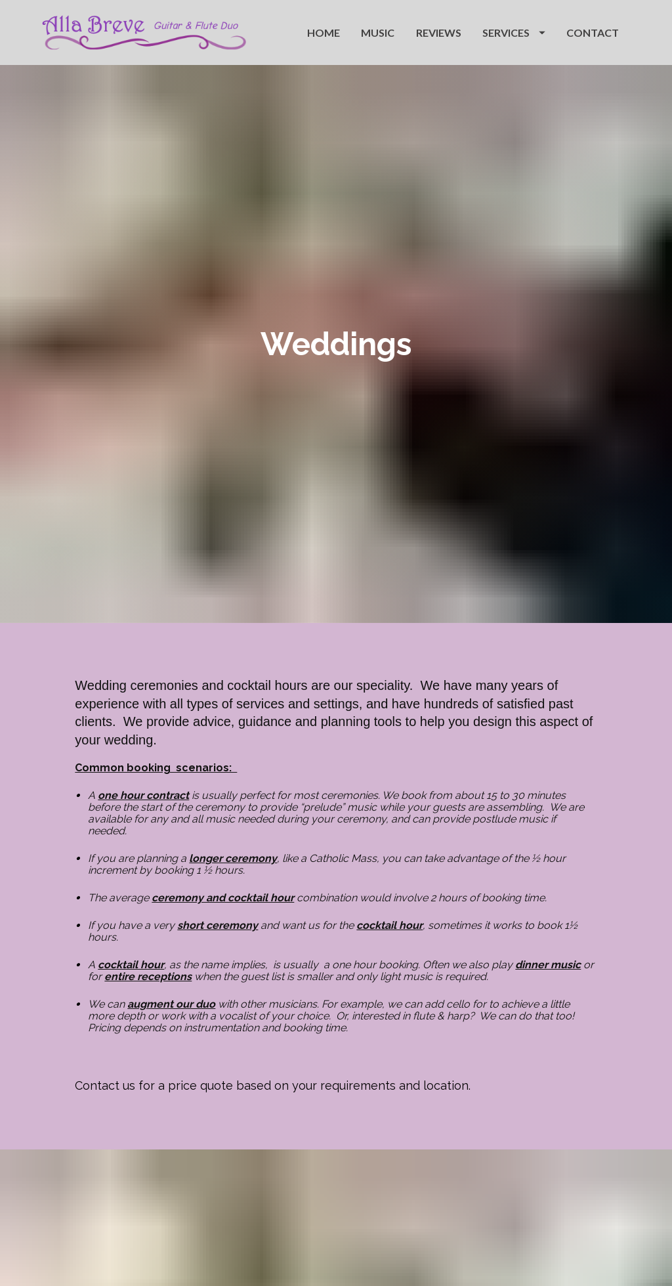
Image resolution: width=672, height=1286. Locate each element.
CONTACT (592, 32)
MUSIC (377, 32)
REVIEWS (438, 32)
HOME (323, 32)
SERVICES (513, 32)
